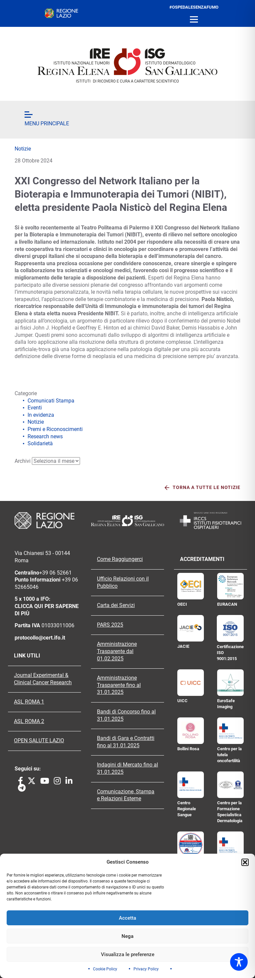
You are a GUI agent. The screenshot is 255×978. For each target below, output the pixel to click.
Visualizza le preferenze (127, 954)
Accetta (127, 918)
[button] (245, 862)
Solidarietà (40, 443)
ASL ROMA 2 (29, 721)
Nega (127, 936)
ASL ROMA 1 (29, 702)
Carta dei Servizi (116, 605)
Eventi (35, 407)
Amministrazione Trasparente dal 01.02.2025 (117, 651)
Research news (45, 436)
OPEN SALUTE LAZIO (39, 741)
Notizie (23, 149)
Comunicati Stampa (51, 400)
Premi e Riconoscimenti (55, 429)
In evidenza (41, 415)
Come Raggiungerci (120, 559)
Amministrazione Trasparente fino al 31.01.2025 (119, 685)
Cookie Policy (105, 969)
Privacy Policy (146, 969)
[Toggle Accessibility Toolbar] (238, 961)
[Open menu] (194, 20)
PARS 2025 (110, 625)
